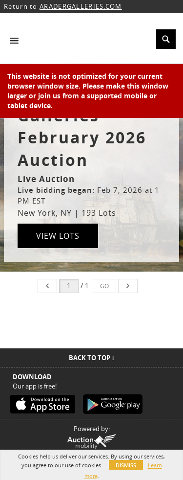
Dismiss (126, 465)
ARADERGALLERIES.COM (81, 6)
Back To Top (91, 357)
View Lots (58, 235)
